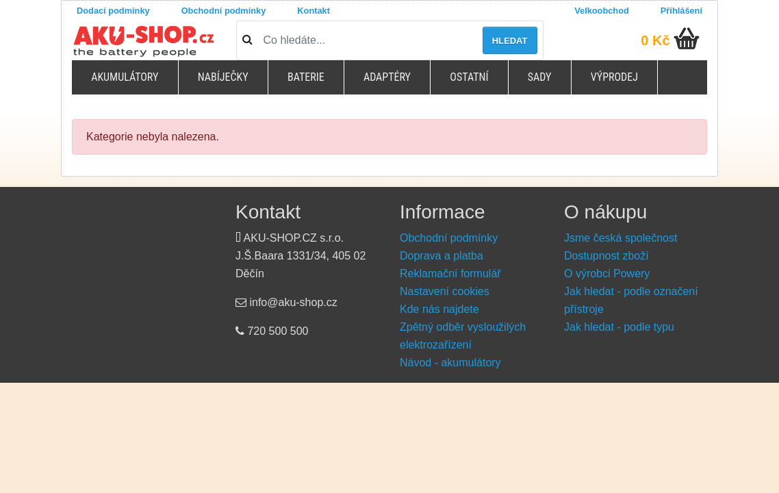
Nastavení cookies (444, 291)
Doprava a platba (441, 256)
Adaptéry (387, 77)
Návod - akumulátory (450, 362)
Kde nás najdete (439, 309)
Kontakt (313, 10)
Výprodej (614, 77)
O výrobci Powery (607, 273)
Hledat (510, 41)
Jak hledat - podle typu (619, 327)
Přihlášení (681, 10)
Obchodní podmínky (223, 10)
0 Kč (655, 40)
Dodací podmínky (113, 10)
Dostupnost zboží (606, 256)
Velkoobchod (601, 10)
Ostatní (469, 77)
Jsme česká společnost (620, 238)
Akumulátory (124, 77)
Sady (540, 77)
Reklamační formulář (450, 273)
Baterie (306, 77)
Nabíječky (223, 77)
